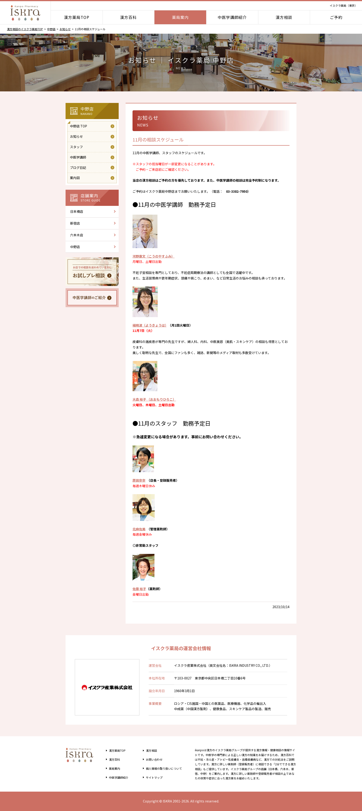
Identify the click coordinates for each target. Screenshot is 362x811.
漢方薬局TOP (76, 17)
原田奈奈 (139, 480)
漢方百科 (128, 17)
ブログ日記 (78, 167)
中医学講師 (78, 157)
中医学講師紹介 (232, 17)
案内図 (75, 177)
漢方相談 (284, 17)
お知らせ (65, 29)
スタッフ (76, 146)
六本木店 (76, 235)
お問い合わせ (152, 759)
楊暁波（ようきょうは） (149, 325)
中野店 (51, 29)
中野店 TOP (78, 126)
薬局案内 (180, 17)
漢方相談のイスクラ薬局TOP (25, 29)
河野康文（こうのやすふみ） (154, 256)
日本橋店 (76, 211)
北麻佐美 (139, 529)
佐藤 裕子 (139, 588)
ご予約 (336, 17)
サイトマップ (152, 777)
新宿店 (75, 223)
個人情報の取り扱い (163, 768)
